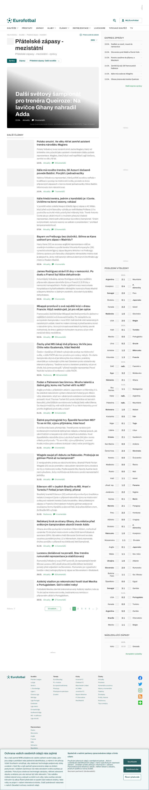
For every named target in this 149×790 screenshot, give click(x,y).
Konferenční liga (36, 712)
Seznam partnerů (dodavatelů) (81, 771)
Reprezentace (82, 28)
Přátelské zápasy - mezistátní (36, 35)
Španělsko (34, 748)
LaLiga (33, 682)
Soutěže (12, 28)
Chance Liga (35, 694)
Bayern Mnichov (81, 694)
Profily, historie (103, 697)
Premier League (36, 679)
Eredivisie (34, 703)
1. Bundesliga (35, 688)
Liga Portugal (35, 700)
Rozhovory (47, 375)
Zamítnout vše (132, 769)
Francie (33, 739)
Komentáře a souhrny (105, 685)
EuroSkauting (57, 679)
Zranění (55, 694)
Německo (34, 745)
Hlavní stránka (12, 35)
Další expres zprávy (134, 86)
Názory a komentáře (105, 688)
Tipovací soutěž (118, 28)
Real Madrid (80, 700)
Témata (55, 676)
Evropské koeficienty (60, 685)
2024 (94, 40)
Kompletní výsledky (134, 654)
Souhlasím (132, 762)
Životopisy (101, 694)
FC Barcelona (80, 697)
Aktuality (46, 163)
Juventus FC (80, 691)
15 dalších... (53, 609)
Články (100, 676)
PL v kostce (57, 682)
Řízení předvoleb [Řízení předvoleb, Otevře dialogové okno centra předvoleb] (132, 777)
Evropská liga (35, 709)
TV (131, 28)
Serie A (33, 685)
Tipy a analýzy (103, 703)
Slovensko (34, 733)
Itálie (32, 742)
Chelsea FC (80, 682)
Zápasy (40, 28)
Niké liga (33, 697)
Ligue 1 (33, 691)
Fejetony (101, 691)
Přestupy (27, 28)
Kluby (52, 28)
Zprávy (12, 61)
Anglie (33, 736)
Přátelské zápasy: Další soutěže (44, 61)
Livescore (99, 28)
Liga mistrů (34, 706)
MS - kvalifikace (36, 715)
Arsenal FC (79, 679)
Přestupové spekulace (60, 691)
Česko (33, 730)
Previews (101, 682)
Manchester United (82, 685)
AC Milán (79, 688)
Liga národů (35, 718)
